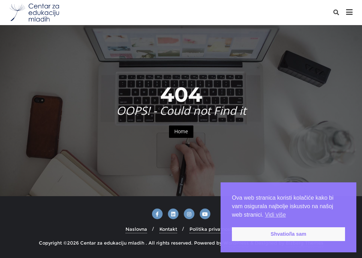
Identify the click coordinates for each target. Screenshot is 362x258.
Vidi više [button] (275, 215)
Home (181, 131)
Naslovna (136, 229)
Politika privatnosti (211, 229)
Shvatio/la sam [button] (288, 234)
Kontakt (168, 229)
